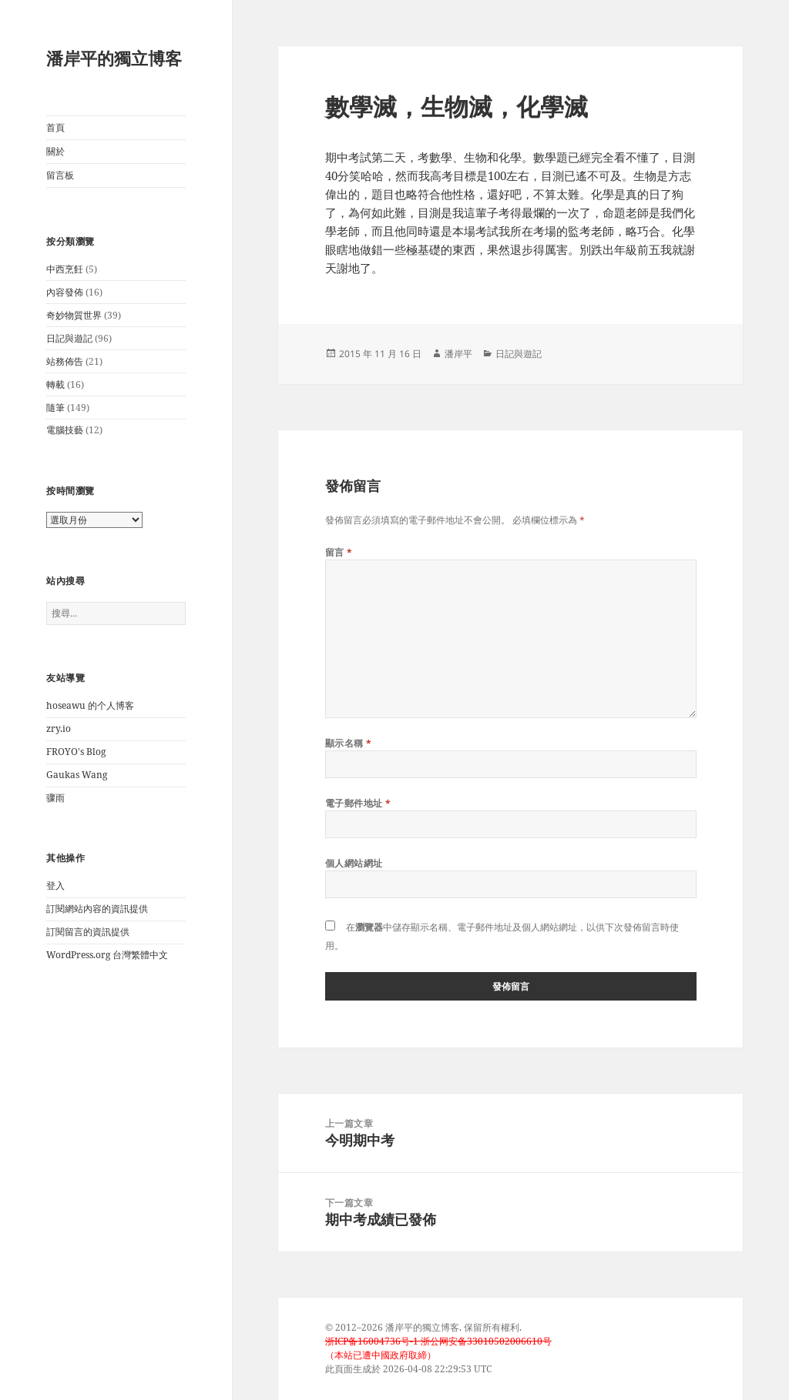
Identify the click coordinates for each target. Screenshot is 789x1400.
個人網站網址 (354, 863)
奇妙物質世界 (74, 315)
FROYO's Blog (76, 751)
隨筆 (55, 407)
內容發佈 (64, 292)
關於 (55, 151)
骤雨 (55, 797)
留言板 (60, 175)
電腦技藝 (64, 429)
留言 (339, 552)
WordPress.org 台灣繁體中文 (107, 954)
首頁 (55, 127)
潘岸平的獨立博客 (114, 57)
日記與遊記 (69, 338)
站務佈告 (64, 361)
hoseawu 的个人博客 (90, 705)
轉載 (55, 384)
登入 (55, 885)
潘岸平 (458, 353)
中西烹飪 (64, 269)
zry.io (58, 728)
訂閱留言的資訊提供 (87, 931)
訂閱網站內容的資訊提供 (97, 908)
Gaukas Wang (76, 774)
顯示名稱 (348, 743)
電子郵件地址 (358, 803)
